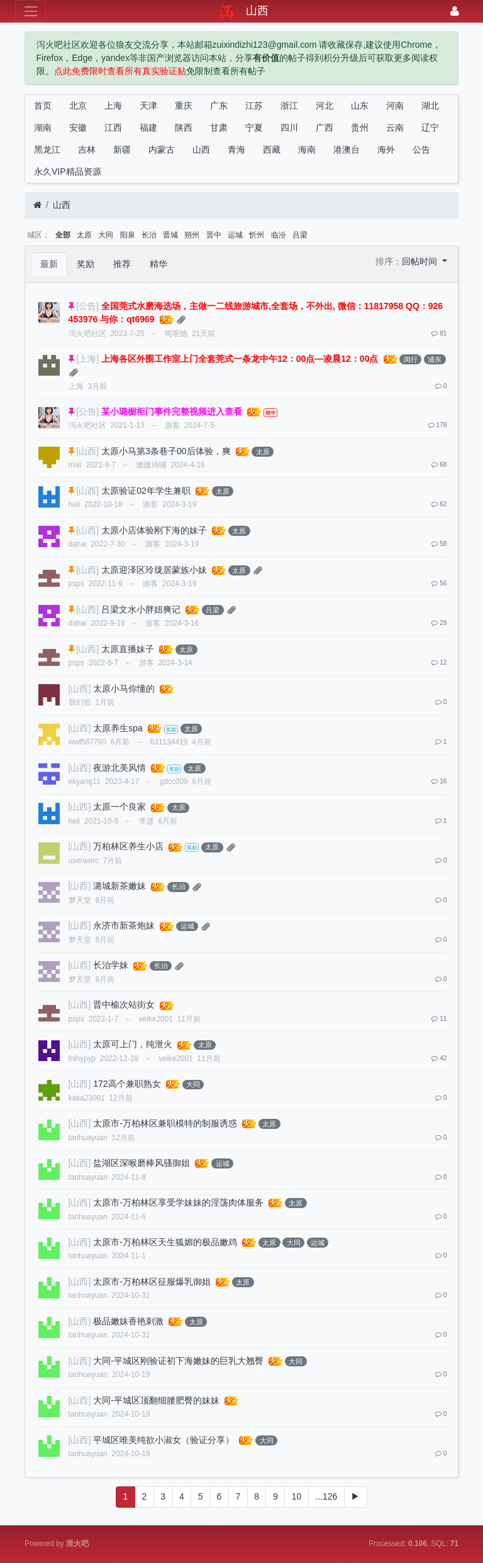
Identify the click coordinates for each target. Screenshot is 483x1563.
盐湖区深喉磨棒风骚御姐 (141, 1163)
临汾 (278, 235)
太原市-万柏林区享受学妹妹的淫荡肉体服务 (178, 1202)
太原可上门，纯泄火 (132, 1044)
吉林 (87, 149)
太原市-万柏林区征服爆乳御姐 (152, 1282)
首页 (43, 106)
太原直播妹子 (127, 649)
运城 (235, 235)
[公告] (87, 306)
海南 (307, 149)
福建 (148, 128)
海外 (386, 149)
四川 (289, 128)
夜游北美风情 (119, 768)
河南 (395, 106)
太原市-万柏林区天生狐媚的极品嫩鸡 (165, 1242)
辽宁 (430, 128)
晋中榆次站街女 (124, 1004)
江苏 (254, 106)
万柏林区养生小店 (128, 846)
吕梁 (300, 235)
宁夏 (254, 128)
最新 (49, 264)
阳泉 (127, 235)
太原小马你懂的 (124, 688)
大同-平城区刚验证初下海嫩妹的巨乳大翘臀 (178, 1361)
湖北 (430, 106)
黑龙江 (47, 149)
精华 (158, 264)
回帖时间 (421, 261)
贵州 (360, 128)
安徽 (78, 128)
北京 (78, 106)
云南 (395, 128)
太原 (84, 235)
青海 (236, 149)
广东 (219, 106)
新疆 (122, 149)
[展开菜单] (30, 11)
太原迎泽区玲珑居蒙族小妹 (154, 570)
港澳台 (346, 149)
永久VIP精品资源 (67, 171)
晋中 (213, 235)
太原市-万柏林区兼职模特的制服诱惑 (165, 1123)
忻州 (256, 235)
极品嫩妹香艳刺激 (128, 1321)
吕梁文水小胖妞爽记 (140, 609)
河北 (324, 106)
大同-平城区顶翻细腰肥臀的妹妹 (156, 1400)
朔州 (191, 235)
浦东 (434, 359)
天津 (148, 106)
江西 (113, 128)
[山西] (87, 451)
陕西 (183, 128)
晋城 (170, 235)
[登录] (454, 11)
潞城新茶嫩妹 (119, 886)
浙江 (289, 106)
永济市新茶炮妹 (124, 925)
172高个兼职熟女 (126, 1084)
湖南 (43, 128)
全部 (62, 235)
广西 (324, 128)
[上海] (87, 359)
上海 (113, 106)
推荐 (122, 264)
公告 (421, 149)
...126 (326, 1496)
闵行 (411, 359)
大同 (105, 235)
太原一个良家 (119, 807)
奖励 (85, 264)
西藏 (271, 149)
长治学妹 (110, 965)
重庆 (183, 106)
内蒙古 (161, 149)
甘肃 (219, 128)
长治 (149, 235)
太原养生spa (118, 728)
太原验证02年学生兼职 (146, 491)
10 (297, 1496)
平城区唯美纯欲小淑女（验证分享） (163, 1440)
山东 (360, 106)
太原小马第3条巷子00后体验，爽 (165, 451)
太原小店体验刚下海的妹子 (154, 530)
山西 (201, 149)
